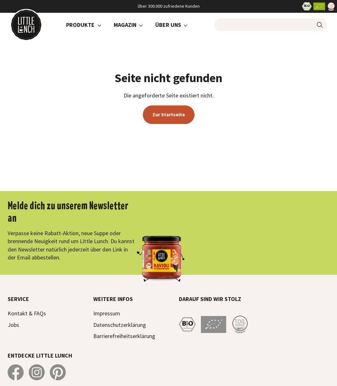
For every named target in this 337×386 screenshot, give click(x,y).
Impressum (106, 313)
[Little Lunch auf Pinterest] (58, 372)
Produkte (80, 24)
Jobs (13, 324)
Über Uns (168, 24)
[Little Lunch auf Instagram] (37, 372)
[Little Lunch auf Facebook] (16, 372)
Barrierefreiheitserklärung (124, 336)
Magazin (125, 24)
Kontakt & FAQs (27, 313)
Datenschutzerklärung (119, 324)
